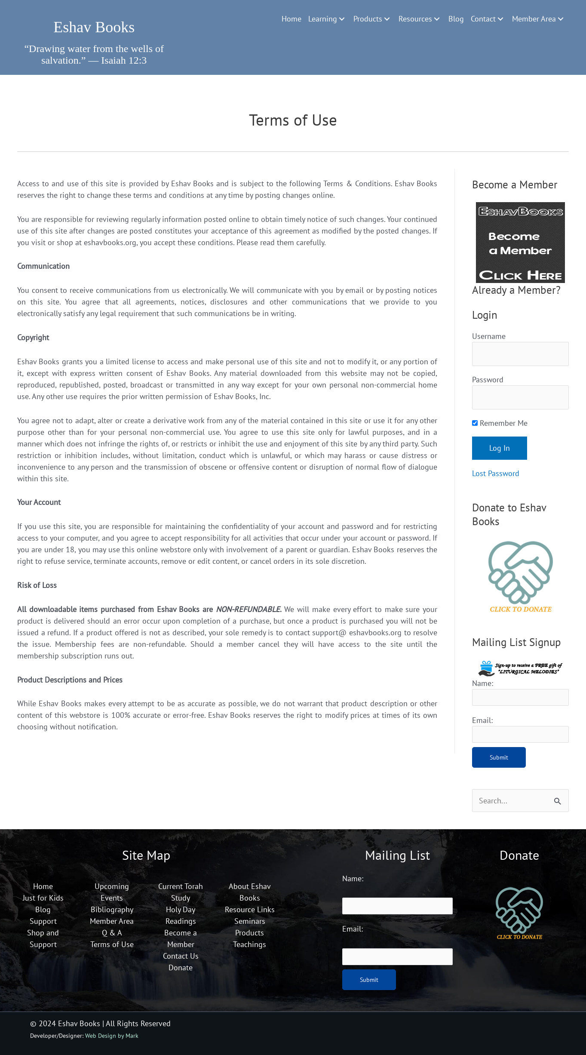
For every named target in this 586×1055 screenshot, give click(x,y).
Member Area (112, 921)
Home (43, 886)
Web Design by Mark (111, 1035)
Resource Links (250, 909)
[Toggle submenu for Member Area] (560, 19)
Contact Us (181, 956)
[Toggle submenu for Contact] (500, 19)
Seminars (249, 921)
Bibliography (112, 909)
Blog (43, 909)
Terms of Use (112, 944)
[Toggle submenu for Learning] (342, 19)
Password (487, 379)
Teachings (249, 944)
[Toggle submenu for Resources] (437, 19)
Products (249, 933)
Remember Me (500, 423)
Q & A (112, 933)
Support (43, 921)
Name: (482, 683)
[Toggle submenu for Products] (387, 19)
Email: (482, 720)
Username (489, 336)
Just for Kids (43, 898)
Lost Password (495, 473)
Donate (181, 967)
